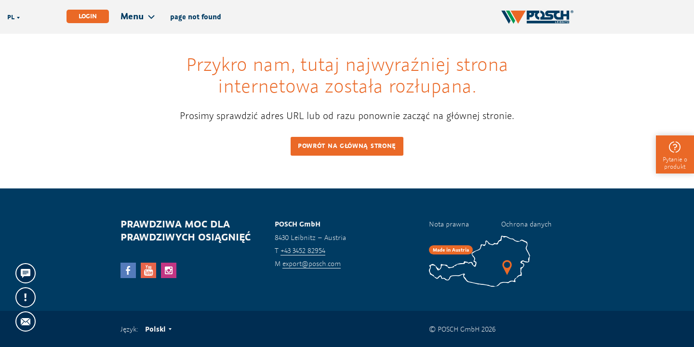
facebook (128, 270)
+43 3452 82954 (302, 250)
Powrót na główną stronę (347, 146)
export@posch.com (311, 263)
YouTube (148, 270)
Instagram (168, 270)
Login (88, 16)
